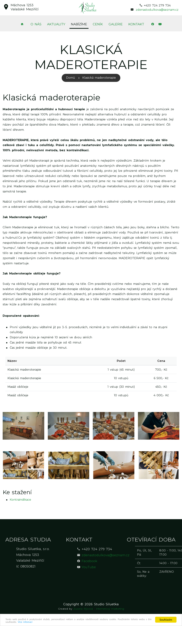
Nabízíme (79, 24)
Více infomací (53, 622)
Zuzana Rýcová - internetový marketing (98, 608)
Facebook (113, 561)
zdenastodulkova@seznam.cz (157, 9)
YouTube (112, 567)
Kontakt (136, 24)
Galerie (116, 24)
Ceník (98, 24)
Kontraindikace (20, 499)
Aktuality (56, 24)
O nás (36, 24)
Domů (70, 77)
